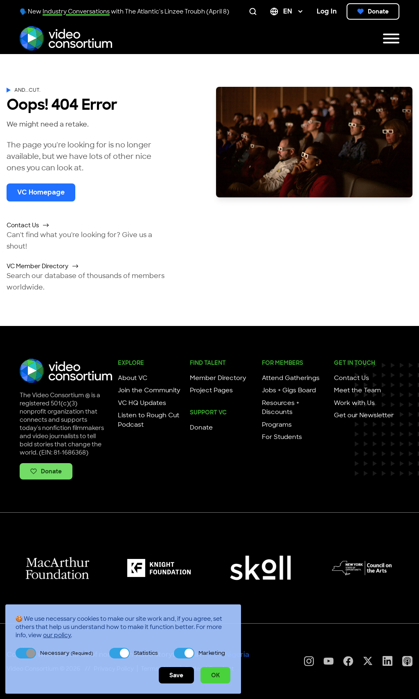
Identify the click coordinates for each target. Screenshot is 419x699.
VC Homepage (41, 192)
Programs (277, 425)
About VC (132, 378)
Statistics (146, 652)
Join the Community (149, 390)
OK (215, 675)
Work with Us (354, 403)
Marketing (211, 652)
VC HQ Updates (142, 403)
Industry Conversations (76, 11)
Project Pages (211, 390)
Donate (373, 11)
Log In (327, 11)
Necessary (66, 652)
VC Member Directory (43, 266)
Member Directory (218, 378)
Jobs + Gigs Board (289, 390)
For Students (282, 437)
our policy (57, 635)
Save (176, 675)
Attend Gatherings (291, 378)
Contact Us (28, 225)
